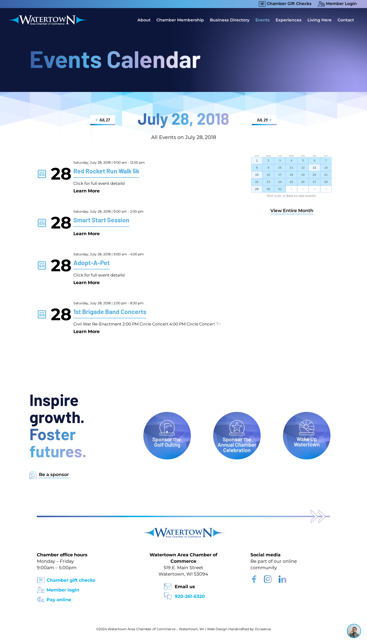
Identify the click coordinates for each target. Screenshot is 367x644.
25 (291, 182)
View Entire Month (291, 210)
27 (314, 182)
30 (268, 189)
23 (268, 182)
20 (314, 175)
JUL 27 (102, 120)
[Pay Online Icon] (41, 598)
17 (280, 175)
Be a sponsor (54, 474)
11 (291, 167)
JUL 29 (264, 120)
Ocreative (263, 629)
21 (326, 175)
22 (257, 182)
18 (291, 175)
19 (303, 175)
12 (303, 167)
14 (326, 167)
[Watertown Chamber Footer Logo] (183, 530)
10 (280, 167)
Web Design (217, 629)
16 (268, 175)
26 (303, 182)
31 (280, 189)
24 (280, 182)
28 (326, 182)
